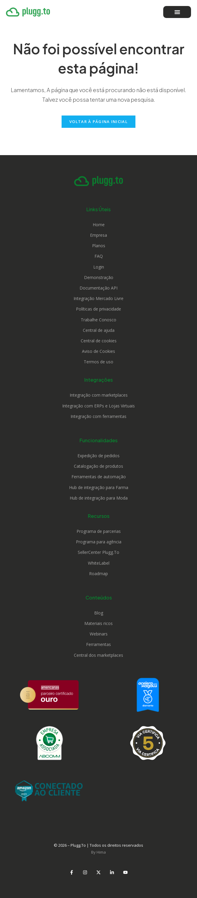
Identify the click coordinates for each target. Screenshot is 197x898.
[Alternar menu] (177, 12)
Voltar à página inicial (98, 121)
